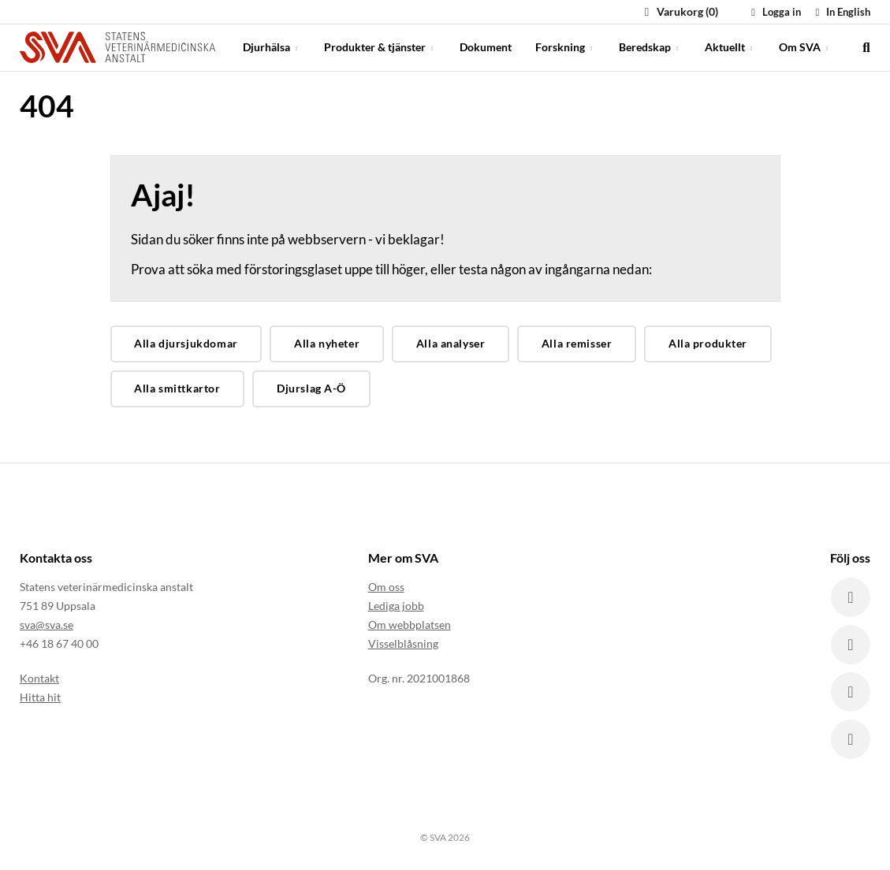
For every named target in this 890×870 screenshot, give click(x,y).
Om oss (386, 586)
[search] (866, 47)
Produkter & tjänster (380, 47)
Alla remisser (577, 343)
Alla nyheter (326, 343)
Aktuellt (730, 47)
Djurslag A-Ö (311, 388)
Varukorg (679, 11)
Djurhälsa (271, 47)
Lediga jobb (396, 605)
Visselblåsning (403, 643)
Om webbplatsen (409, 624)
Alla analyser (451, 343)
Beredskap (650, 47)
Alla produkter (707, 343)
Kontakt (39, 678)
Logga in (774, 12)
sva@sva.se (46, 624)
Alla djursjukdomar (185, 343)
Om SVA (805, 47)
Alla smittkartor (177, 388)
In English (840, 12)
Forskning (565, 47)
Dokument (486, 47)
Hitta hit (40, 697)
